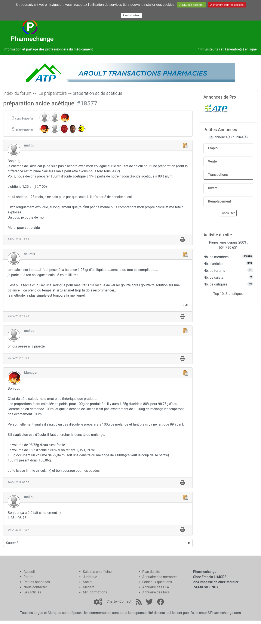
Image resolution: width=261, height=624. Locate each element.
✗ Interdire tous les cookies (226, 4)
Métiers (89, 587)
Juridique (90, 577)
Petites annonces (37, 582)
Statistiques (234, 294)
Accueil (29, 572)
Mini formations (95, 592)
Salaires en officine (97, 572)
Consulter (228, 213)
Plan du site (151, 572)
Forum (28, 577)
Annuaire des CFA (155, 587)
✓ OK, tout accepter (191, 4)
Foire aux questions (157, 582)
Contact (125, 601)
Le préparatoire (53, 93)
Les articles (32, 592)
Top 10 (218, 294)
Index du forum (17, 93)
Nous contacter (35, 587)
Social (87, 582)
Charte (112, 601)
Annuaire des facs (156, 592)
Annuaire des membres (160, 577)
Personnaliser (131, 15)
